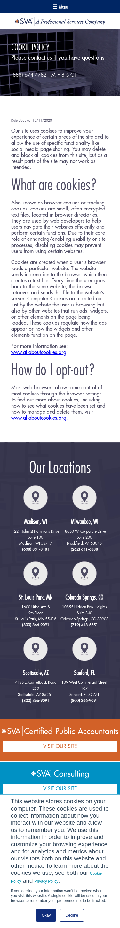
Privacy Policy (47, 881)
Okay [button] (46, 915)
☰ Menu (60, 7)
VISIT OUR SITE (60, 746)
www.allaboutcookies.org (38, 352)
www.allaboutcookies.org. (39, 418)
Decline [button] (71, 915)
